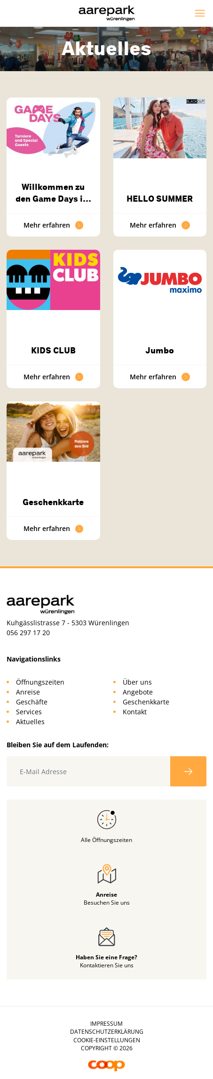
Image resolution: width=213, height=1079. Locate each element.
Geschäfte (31, 701)
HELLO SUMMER (159, 199)
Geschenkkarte (53, 502)
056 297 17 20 (28, 632)
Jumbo (159, 350)
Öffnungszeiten (40, 682)
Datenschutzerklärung (106, 1032)
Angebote (138, 691)
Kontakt (135, 711)
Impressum (106, 1024)
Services (29, 711)
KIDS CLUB (53, 350)
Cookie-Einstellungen (106, 1040)
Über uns (137, 682)
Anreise (28, 691)
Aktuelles (30, 721)
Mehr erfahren (54, 225)
